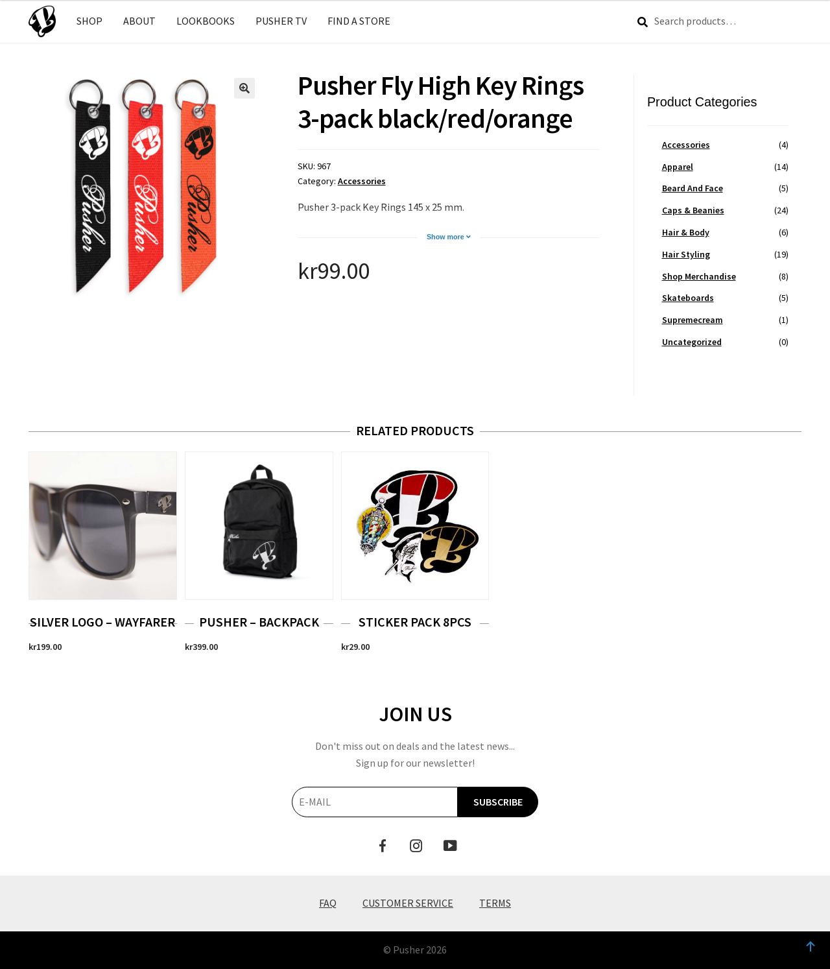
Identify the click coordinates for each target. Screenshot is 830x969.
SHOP (89, 20)
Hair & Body (685, 232)
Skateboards (688, 298)
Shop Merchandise (699, 276)
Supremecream (692, 320)
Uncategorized (692, 342)
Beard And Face (692, 188)
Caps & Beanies (693, 210)
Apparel (677, 167)
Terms (495, 902)
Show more (449, 237)
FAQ (328, 902)
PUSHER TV (281, 20)
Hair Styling (686, 254)
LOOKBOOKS (205, 20)
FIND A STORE (358, 20)
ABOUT (139, 20)
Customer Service (407, 902)
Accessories (362, 181)
